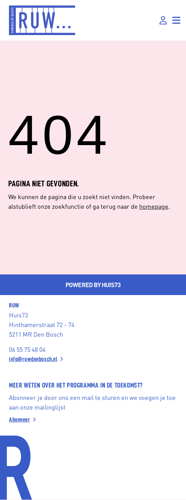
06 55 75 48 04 (27, 349)
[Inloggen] (163, 20)
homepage (153, 206)
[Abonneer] (93, 419)
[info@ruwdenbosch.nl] (93, 359)
